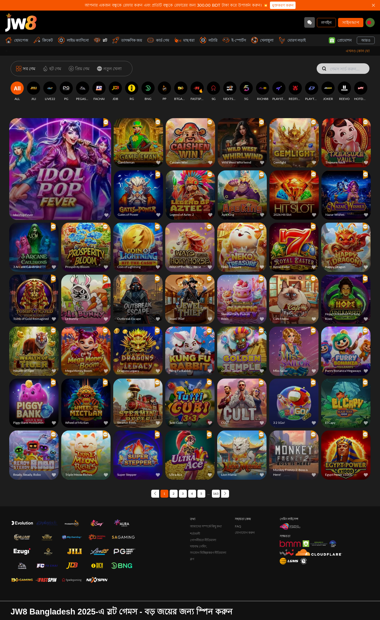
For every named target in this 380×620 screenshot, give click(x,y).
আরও (365, 40)
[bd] (370, 22)
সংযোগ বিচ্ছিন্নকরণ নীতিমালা (208, 530)
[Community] (309, 22)
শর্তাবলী (195, 511)
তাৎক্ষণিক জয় (127, 40)
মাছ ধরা (184, 40)
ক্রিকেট (43, 40)
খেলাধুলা (262, 40)
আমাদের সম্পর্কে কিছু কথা (206, 504)
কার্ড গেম (158, 40)
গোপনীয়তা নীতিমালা (203, 517)
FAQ (238, 504)
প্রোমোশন (340, 40)
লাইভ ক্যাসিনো (73, 40)
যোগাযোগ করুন (245, 510)
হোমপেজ (16, 40)
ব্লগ (192, 536)
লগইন (326, 22)
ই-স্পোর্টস (234, 40)
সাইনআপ (350, 22)
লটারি (208, 40)
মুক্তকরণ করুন (282, 5)
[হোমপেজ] (21, 22)
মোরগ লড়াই (292, 40)
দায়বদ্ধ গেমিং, (198, 524)
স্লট (100, 40)
